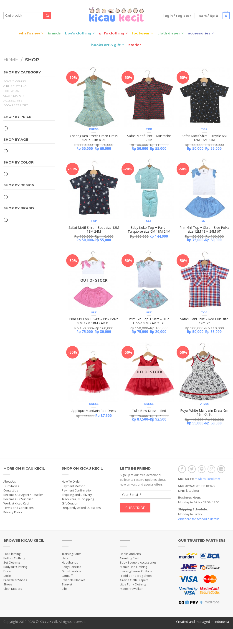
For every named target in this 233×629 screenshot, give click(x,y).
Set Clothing (11, 562)
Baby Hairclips (71, 567)
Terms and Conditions (18, 508)
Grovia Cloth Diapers (134, 580)
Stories (135, 45)
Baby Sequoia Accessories (138, 562)
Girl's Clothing (15, 86)
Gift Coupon (70, 503)
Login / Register (177, 15)
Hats (65, 558)
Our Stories (11, 486)
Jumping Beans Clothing (136, 571)
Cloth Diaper (168, 33)
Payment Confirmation (77, 490)
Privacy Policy (12, 512)
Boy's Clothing (14, 81)
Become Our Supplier (18, 499)
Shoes (7, 584)
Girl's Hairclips (71, 571)
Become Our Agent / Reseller (23, 495)
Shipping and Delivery (77, 495)
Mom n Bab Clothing (133, 567)
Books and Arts (130, 554)
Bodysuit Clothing (15, 567)
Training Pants (71, 554)
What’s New (29, 33)
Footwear (141, 33)
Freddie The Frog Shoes (136, 576)
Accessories (199, 33)
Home (10, 59)
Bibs (65, 589)
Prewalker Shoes (15, 580)
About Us (9, 481)
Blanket (67, 584)
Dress (94, 129)
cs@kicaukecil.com (207, 479)
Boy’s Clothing (78, 33)
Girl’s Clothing (111, 33)
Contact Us (10, 490)
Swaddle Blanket (73, 580)
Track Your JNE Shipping (78, 499)
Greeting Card (129, 558)
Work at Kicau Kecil (16, 503)
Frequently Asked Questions (81, 508)
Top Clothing (11, 554)
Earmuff (67, 576)
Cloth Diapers (12, 589)
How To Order (71, 481)
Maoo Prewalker (131, 589)
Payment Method (73, 486)
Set (149, 220)
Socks (7, 576)
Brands (54, 33)
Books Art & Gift (106, 45)
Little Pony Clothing (133, 584)
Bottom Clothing (14, 558)
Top (149, 129)
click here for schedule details (198, 519)
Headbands (70, 562)
